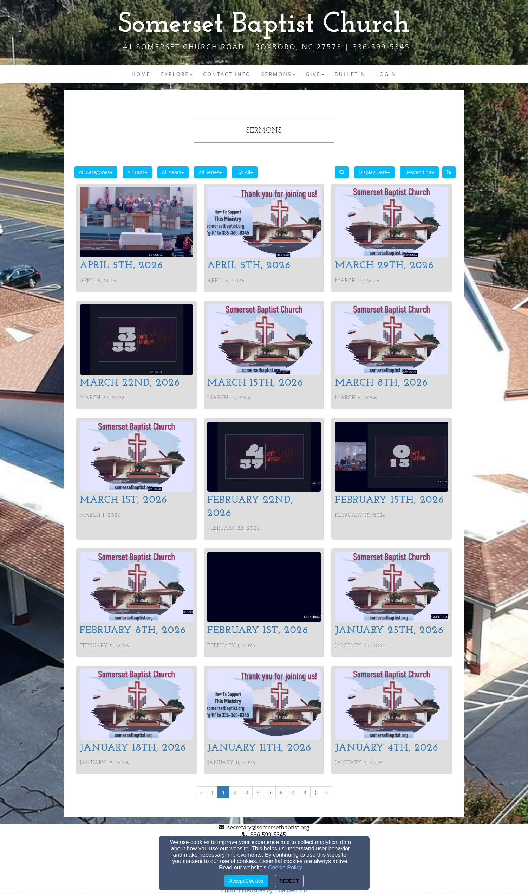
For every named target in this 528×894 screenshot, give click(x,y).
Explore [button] (177, 74)
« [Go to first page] (201, 792)
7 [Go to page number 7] (293, 792)
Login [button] (386, 74)
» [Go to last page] (326, 792)
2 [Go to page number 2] (235, 792)
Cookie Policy (285, 867)
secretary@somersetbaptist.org (268, 827)
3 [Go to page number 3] (246, 792)
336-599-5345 (268, 834)
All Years (173, 172)
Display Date (374, 172)
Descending (419, 172)
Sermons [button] (278, 74)
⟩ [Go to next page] (316, 792)
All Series (210, 172)
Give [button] (315, 74)
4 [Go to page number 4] (258, 792)
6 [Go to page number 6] (281, 792)
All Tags (137, 172)
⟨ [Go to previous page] (212, 792)
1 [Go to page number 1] (223, 792)
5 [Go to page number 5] (269, 792)
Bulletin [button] (350, 74)
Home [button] (141, 74)
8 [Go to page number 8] (304, 792)
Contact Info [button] (227, 74)
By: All (244, 172)
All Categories (96, 172)
